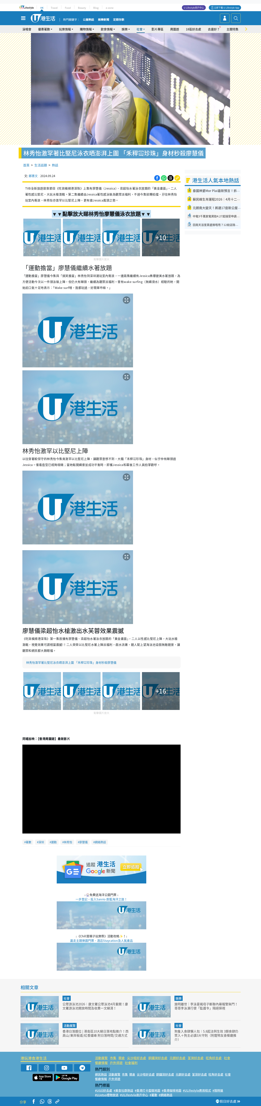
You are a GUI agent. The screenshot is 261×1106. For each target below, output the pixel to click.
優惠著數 (44, 29)
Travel (54, 8)
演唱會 (26, 29)
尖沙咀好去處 (136, 1057)
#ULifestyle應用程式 (197, 1090)
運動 (54, 842)
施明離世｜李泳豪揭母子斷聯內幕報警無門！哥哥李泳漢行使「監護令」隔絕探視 (206, 1006)
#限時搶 (217, 1090)
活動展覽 (70, 1025)
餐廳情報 (101, 1062)
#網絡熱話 (165, 1095)
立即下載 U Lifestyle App (226, 7)
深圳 (41, 842)
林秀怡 (68, 842)
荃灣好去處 (196, 1057)
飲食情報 (107, 29)
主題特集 (232, 29)
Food (68, 8)
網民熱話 (101, 1074)
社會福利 (131, 1062)
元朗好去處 (177, 1057)
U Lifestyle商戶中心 (194, 7)
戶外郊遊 (116, 1062)
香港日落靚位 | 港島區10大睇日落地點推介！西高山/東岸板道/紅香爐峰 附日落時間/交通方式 (95, 1033)
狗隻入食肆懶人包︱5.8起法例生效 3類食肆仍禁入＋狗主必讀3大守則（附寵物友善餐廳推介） (206, 1035)
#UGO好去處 (103, 1090)
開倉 (121, 1057)
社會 (140, 29)
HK (41, 8)
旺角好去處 (214, 1057)
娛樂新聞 (103, 19)
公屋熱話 (88, 19)
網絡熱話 (100, 842)
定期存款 (118, 19)
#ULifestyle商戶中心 (134, 1095)
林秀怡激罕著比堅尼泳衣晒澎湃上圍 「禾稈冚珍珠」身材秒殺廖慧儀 (71, 662)
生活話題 (40, 165)
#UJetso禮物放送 (106, 1095)
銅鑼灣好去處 (157, 1057)
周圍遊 (174, 29)
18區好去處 (193, 29)
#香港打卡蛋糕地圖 (147, 1090)
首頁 (26, 165)
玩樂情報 (65, 29)
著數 (28, 842)
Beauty (82, 8)
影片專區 (157, 29)
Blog (96, 8)
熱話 (55, 165)
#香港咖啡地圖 (171, 1090)
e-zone (109, 8)
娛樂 (125, 29)
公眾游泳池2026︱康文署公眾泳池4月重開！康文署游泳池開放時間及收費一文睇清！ (95, 1006)
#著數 (153, 1095)
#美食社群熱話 (123, 1090)
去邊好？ (214, 29)
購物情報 (86, 29)
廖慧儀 (83, 842)
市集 (113, 1057)
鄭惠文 (33, 176)
